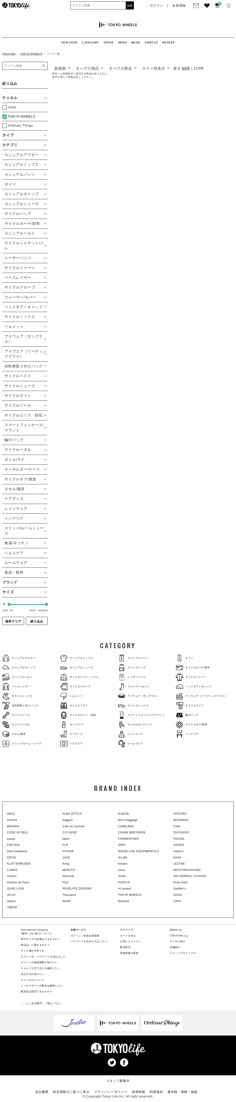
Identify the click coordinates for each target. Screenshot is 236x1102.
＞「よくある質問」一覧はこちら (40, 1003)
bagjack (68, 820)
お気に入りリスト (130, 941)
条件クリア (13, 621)
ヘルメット (71, 696)
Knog (66, 863)
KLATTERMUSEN (19, 863)
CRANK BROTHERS (131, 832)
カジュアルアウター (18, 658)
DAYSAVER (181, 832)
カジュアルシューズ (76, 667)
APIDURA (180, 813)
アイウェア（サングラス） (138, 696)
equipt (11, 838)
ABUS (11, 813)
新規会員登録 (91, 935)
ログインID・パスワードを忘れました (43, 956)
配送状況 (125, 947)
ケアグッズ (71, 734)
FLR (65, 845)
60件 (186, 68)
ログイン (76, 935)
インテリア (187, 734)
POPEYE (124, 882)
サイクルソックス (17, 696)
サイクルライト (190, 705)
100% (177, 901)
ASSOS (12, 820)
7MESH (12, 907)
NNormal (68, 876)
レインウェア (130, 734)
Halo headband (17, 851)
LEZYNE (179, 863)
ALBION (123, 813)
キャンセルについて (32, 980)
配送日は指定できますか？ (36, 991)
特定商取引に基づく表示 (71, 1092)
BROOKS (13, 826)
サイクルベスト (74, 705)
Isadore (179, 851)
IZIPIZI (11, 857)
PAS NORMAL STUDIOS (190, 876)
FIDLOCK (13, 845)
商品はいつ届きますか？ (35, 945)
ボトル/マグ (72, 724)
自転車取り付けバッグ (20, 705)
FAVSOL (179, 838)
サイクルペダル (16, 724)
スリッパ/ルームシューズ (22, 743)
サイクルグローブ (75, 686)
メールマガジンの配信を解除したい (42, 985)
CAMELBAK (126, 826)
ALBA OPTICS (72, 813)
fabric (66, 838)
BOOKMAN (181, 820)
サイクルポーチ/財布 (193, 667)
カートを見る (128, 935)
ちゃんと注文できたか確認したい (40, 968)
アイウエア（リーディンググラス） (201, 696)
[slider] (9, 604)
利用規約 (156, 1092)
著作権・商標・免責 (182, 1092)
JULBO (123, 857)
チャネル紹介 (177, 941)
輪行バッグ (187, 715)
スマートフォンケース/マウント (141, 715)
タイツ (184, 658)
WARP (67, 901)
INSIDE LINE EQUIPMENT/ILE (138, 851)
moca (121, 870)
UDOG (178, 894)
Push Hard (181, 882)
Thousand (69, 894)
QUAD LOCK (15, 888)
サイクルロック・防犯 (78, 715)
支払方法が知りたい (32, 974)
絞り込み (36, 621)
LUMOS (12, 870)
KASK (177, 857)
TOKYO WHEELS (31, 53)
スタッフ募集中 (118, 1081)
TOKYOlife (9, 53)
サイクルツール (16, 715)
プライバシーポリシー (110, 1092)
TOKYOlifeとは (179, 935)
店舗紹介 (175, 947)
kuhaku (123, 863)
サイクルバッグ (132, 667)
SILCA (11, 894)
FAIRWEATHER (128, 838)
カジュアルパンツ (133, 658)
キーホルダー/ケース (135, 724)
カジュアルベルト (17, 677)
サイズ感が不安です (32, 950)
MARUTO (69, 870)
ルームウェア (130, 743)
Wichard (123, 901)
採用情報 (138, 1092)
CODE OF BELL (18, 832)
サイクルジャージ (191, 677)
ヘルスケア (71, 743)
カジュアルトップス (76, 658)
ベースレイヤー (16, 686)
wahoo (11, 901)
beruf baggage (127, 820)
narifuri (11, 876)
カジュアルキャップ (18, 667)
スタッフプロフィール (183, 953)
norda (122, 876)
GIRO (121, 845)
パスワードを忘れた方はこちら (89, 941)
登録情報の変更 (129, 953)
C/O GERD (70, 832)
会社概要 (42, 1092)
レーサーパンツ (132, 677)
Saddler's (180, 888)
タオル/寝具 (14, 734)
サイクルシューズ (133, 705)
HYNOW (68, 851)
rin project (124, 888)
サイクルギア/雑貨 (191, 724)
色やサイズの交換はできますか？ (40, 939)
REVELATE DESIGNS (77, 888)
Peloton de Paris (18, 882)
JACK (66, 857)
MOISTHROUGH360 (187, 870)
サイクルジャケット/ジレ (79, 677)
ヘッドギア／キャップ (194, 686)
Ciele (177, 826)
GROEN (179, 845)
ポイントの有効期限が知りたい (39, 962)
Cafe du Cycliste (74, 826)
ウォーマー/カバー (133, 686)
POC (66, 882)
